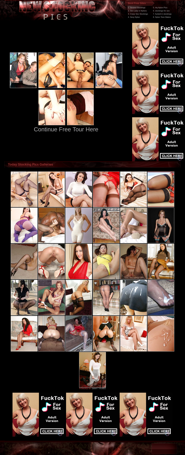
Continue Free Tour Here (66, 129)
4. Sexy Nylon (134, 17)
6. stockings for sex (161, 11)
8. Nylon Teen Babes (162, 17)
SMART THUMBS (99, 388)
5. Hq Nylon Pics (160, 8)
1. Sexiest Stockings (136, 8)
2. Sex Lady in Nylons (137, 11)
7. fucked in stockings (162, 14)
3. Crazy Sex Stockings (138, 14)
